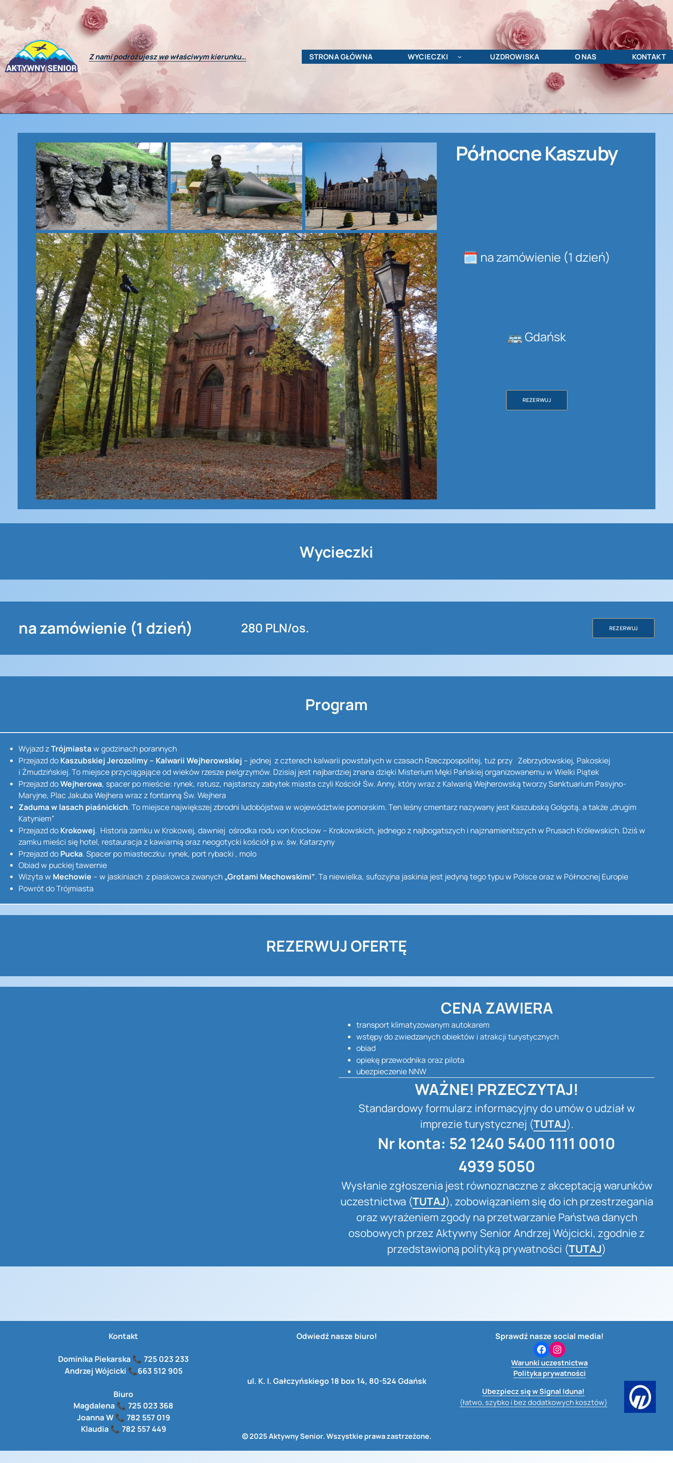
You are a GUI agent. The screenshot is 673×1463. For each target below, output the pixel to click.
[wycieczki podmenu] (459, 57)
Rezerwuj (537, 400)
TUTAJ (550, 1123)
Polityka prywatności (549, 1373)
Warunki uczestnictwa (549, 1363)
